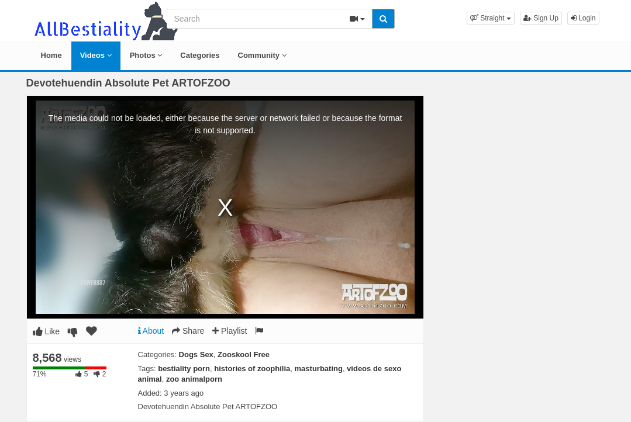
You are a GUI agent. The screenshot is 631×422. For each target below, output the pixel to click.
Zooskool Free (244, 354)
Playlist (229, 330)
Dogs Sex (196, 354)
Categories (199, 55)
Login (583, 18)
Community (262, 55)
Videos (96, 55)
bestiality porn (184, 368)
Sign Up (540, 18)
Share (188, 330)
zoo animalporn (194, 379)
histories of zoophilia (252, 368)
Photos (146, 55)
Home (51, 55)
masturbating (319, 368)
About (151, 330)
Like (46, 331)
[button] (491, 18)
